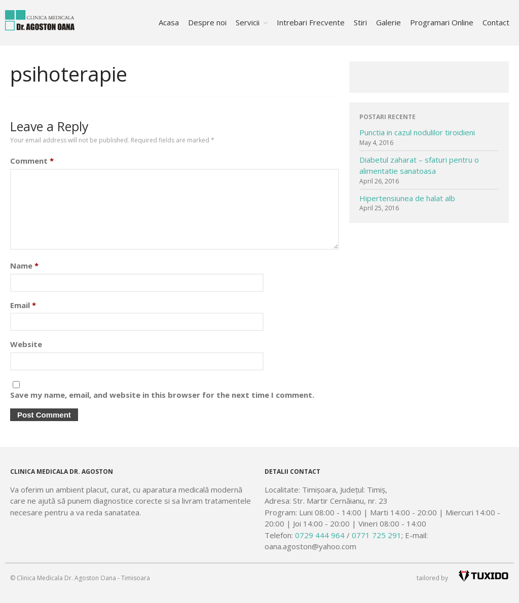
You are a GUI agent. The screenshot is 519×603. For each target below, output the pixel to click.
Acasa (169, 22)
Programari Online (441, 22)
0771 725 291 (376, 535)
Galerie (388, 22)
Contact (496, 22)
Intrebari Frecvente (311, 22)
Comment (32, 161)
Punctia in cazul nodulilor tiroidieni (417, 132)
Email (23, 305)
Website (26, 344)
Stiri (360, 22)
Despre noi (207, 22)
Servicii (248, 22)
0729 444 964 (320, 535)
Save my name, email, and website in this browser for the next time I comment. (162, 395)
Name (24, 265)
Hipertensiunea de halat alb (407, 198)
